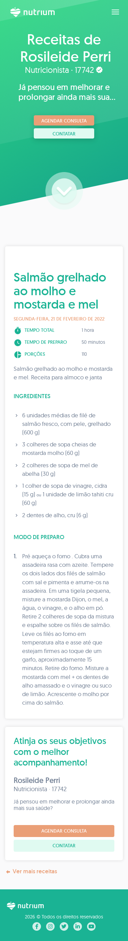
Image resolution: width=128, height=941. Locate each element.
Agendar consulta (64, 121)
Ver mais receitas (31, 871)
